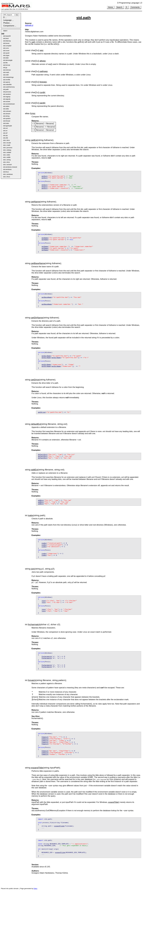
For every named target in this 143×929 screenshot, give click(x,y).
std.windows (7, 169)
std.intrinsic (7, 70)
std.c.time (6, 162)
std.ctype (6, 55)
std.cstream (7, 111)
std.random (7, 94)
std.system (7, 118)
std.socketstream (9, 104)
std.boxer (6, 43)
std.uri (5, 130)
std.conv (6, 48)
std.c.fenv (6, 140)
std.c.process (7, 147)
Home (110, 7)
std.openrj (6, 82)
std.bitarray (7, 41)
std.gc (5, 67)
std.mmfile (6, 80)
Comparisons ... (9, 26)
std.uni (5, 128)
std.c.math (6, 145)
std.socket (6, 101)
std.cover (6, 50)
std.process (7, 92)
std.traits (6, 123)
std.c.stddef (7, 152)
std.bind (6, 38)
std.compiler (7, 46)
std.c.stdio (6, 155)
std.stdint (6, 106)
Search (119, 7)
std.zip (5, 135)
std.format (6, 65)
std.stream (6, 113)
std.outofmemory (9, 87)
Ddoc (35, 926)
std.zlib (5, 138)
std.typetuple (7, 126)
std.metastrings (8, 77)
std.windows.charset (10, 167)
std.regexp (6, 96)
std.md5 (6, 75)
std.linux (6, 172)
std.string (6, 116)
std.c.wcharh (7, 164)
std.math (6, 72)
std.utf (5, 133)
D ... (5, 17)
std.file (5, 63)
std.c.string (7, 160)
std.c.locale (7, 143)
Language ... (8, 20)
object (5, 31)
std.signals (6, 99)
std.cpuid (6, 53)
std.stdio (6, 109)
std (2, 34)
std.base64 (7, 36)
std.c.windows (8, 174)
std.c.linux (6, 177)
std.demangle (7, 60)
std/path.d (29, 25)
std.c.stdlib (6, 157)
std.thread (6, 121)
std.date (6, 58)
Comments (135, 7)
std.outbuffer (7, 84)
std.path (6, 89)
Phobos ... (7, 23)
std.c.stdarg (7, 150)
